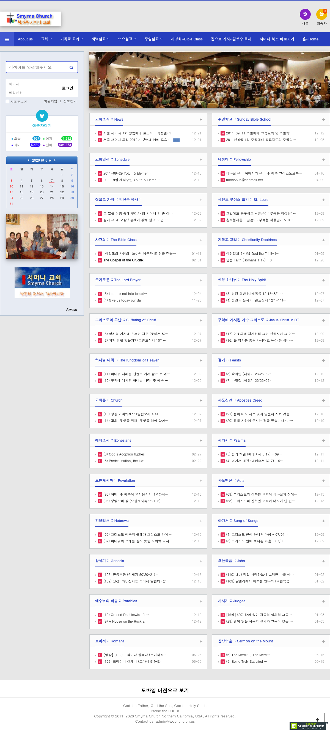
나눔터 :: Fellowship (234, 159)
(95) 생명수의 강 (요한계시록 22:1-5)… (133, 500)
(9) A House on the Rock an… (126, 621)
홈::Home (310, 39)
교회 (44, 39)
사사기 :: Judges (231, 600)
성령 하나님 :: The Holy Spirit (242, 279)
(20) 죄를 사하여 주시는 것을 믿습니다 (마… (259, 420)
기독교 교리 (69, 39)
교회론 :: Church (108, 400)
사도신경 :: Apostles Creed (240, 400)
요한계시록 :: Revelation (115, 480)
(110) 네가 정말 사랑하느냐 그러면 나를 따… (259, 574)
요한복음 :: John (231, 560)
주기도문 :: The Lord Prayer (118, 279)
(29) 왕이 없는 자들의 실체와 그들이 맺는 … (259, 621)
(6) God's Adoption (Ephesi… (125, 454)
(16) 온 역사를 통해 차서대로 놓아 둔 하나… (259, 340)
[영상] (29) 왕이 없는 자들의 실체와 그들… (258, 614)
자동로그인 (18, 101)
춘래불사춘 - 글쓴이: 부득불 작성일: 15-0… (259, 219)
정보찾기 (70, 101)
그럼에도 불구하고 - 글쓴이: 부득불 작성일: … (260, 213)
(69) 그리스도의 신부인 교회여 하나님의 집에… (261, 494)
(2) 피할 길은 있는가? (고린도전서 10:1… (134, 340)
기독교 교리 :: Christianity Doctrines (247, 239)
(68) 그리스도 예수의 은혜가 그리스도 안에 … (137, 534)
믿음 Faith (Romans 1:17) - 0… (250, 260)
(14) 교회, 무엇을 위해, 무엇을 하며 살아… (135, 420)
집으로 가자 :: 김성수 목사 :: (118, 199)
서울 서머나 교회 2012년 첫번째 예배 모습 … (137, 139)
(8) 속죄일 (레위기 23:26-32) (248, 373)
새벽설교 (99, 39)
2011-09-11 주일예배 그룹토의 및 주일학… (259, 133)
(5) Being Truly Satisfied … (246, 661)
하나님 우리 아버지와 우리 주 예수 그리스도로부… (263, 173)
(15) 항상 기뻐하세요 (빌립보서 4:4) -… (133, 413)
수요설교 (125, 39)
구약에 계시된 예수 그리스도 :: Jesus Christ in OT (258, 319)
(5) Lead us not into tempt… (124, 293)
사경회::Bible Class (187, 39)
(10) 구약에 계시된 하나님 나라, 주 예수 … (135, 380)
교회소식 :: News (109, 119)
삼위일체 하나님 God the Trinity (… (252, 253)
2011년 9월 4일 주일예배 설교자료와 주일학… (260, 139)
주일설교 (151, 39)
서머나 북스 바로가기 (277, 39)
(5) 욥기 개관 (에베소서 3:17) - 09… (253, 454)
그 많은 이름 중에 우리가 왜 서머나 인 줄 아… (137, 213)
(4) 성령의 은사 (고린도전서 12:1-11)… (255, 300)
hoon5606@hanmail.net (244, 179)
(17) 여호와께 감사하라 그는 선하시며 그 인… (260, 333)
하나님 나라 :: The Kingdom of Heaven (127, 360)
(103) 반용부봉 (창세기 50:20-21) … (131, 574)
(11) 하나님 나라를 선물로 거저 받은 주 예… (136, 373)
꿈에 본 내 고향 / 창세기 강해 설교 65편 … (135, 219)
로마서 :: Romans (109, 640)
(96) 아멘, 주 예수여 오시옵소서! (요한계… (135, 494)
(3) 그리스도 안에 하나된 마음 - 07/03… (256, 540)
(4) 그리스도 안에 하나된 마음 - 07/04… (256, 534)
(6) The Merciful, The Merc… (247, 654)
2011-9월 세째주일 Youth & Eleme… (131, 179)
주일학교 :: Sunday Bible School (244, 119)
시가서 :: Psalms (232, 440)
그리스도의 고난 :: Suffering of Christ (125, 319)
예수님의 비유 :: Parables (116, 600)
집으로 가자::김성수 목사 (231, 39)
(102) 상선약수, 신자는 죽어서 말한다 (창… (135, 581)
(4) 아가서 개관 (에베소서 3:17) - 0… (254, 460)
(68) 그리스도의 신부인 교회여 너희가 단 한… (260, 500)
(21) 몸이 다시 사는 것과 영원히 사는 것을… (259, 413)
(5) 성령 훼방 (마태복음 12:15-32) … (254, 293)
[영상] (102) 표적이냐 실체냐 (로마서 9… (134, 654)
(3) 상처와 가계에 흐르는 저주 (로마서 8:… (135, 333)
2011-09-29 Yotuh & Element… (127, 173)
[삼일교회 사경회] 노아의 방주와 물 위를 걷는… (139, 253)
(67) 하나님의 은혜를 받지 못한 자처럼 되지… (137, 540)
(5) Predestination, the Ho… (124, 460)
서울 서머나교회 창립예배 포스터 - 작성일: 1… (138, 133)
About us (25, 39)
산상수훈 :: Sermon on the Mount (245, 640)
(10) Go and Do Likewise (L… (125, 614)
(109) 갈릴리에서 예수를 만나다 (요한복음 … (259, 581)
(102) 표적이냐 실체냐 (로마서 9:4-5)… (133, 661)
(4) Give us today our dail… (123, 300)
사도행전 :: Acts (231, 480)
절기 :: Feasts (229, 360)
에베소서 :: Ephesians (113, 440)
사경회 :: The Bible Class (115, 239)
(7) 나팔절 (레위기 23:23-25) (248, 380)
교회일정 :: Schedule (112, 159)
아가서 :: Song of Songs (238, 520)
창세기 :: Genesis (109, 560)
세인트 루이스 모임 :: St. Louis (243, 199)
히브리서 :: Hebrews (111, 520)
